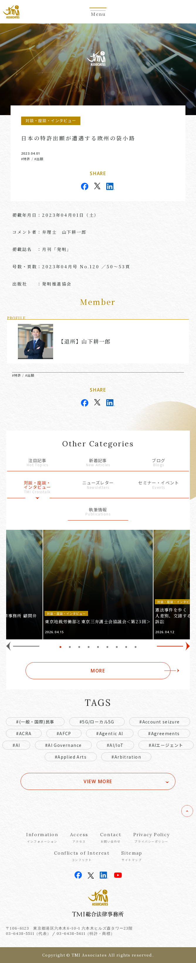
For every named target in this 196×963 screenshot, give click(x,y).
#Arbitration (126, 757)
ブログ (158, 462)
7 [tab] (117, 647)
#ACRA (23, 733)
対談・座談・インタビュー (37, 487)
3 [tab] (79, 647)
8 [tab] (126, 647)
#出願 (38, 158)
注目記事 (37, 462)
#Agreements (164, 733)
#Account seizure (159, 722)
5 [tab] (98, 647)
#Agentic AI (109, 733)
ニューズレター (98, 485)
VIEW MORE (98, 781)
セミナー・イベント (158, 485)
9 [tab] (135, 647)
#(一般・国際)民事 (35, 722)
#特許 (25, 158)
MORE (98, 670)
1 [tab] (60, 647)
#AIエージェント (166, 745)
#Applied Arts (71, 757)
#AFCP (64, 733)
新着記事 (98, 462)
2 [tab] (70, 647)
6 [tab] (107, 647)
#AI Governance (63, 745)
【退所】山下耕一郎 (84, 341)
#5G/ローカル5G (97, 722)
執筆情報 (98, 512)
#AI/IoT (115, 745)
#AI (16, 745)
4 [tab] (88, 647)
